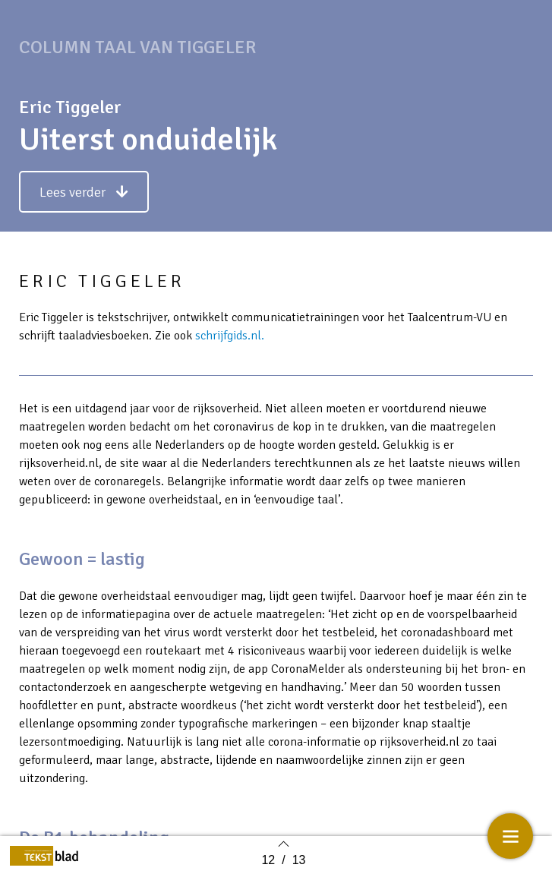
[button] (84, 198)
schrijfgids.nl (228, 341)
